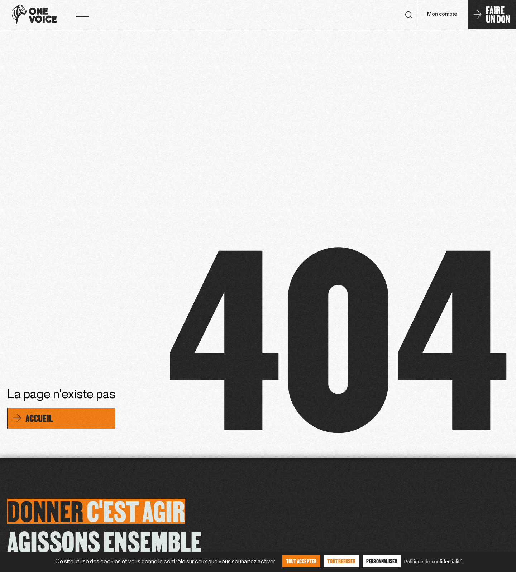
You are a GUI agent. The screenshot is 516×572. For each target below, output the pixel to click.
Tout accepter (301, 561)
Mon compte (442, 14)
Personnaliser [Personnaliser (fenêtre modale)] (381, 561)
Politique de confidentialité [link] (433, 561)
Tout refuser (341, 561)
